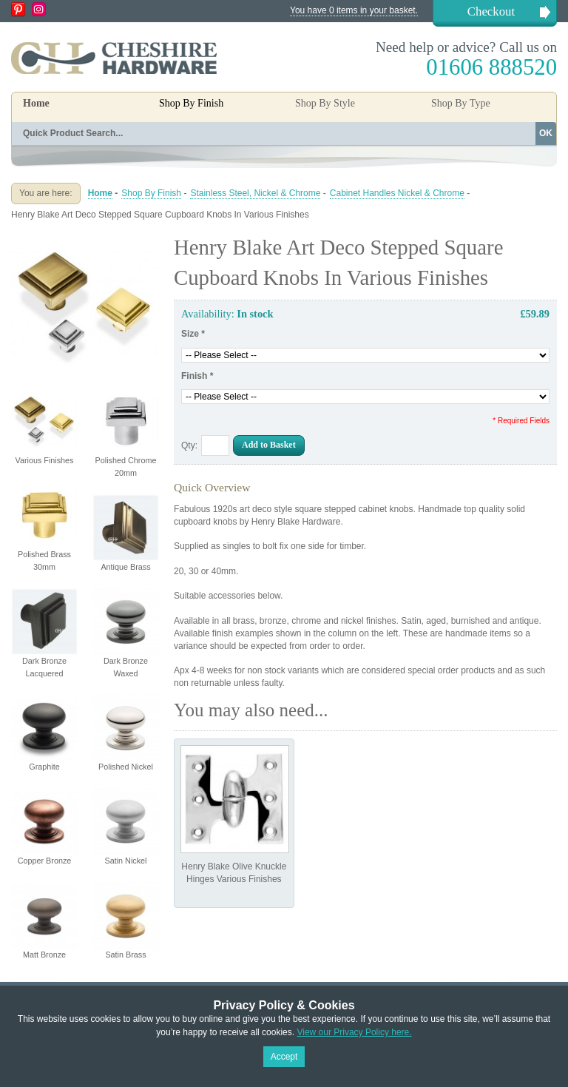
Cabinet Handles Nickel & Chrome (397, 193)
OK (545, 133)
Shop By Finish (151, 193)
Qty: (189, 445)
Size (193, 334)
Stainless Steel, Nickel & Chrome (255, 193)
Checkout (491, 11)
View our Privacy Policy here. (354, 1032)
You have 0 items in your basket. (354, 10)
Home (36, 103)
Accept (284, 1056)
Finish (197, 376)
